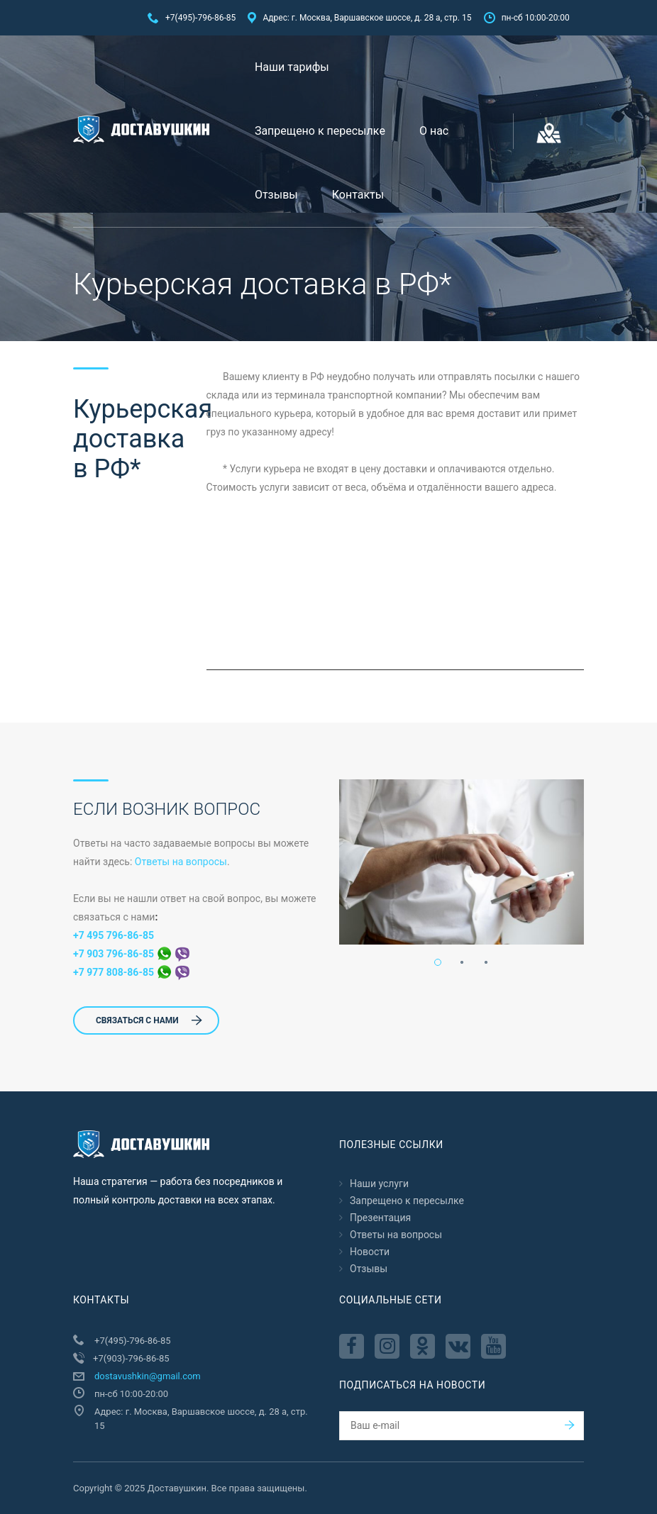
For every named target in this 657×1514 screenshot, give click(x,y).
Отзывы (276, 194)
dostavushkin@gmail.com (147, 1376)
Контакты (358, 194)
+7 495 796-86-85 (113, 935)
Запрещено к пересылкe (320, 131)
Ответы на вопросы (181, 861)
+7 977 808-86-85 (131, 972)
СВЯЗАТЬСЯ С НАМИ (149, 1020)
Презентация (380, 1217)
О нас (433, 131)
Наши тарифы (292, 67)
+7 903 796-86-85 (131, 953)
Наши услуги (379, 1183)
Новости (370, 1251)
